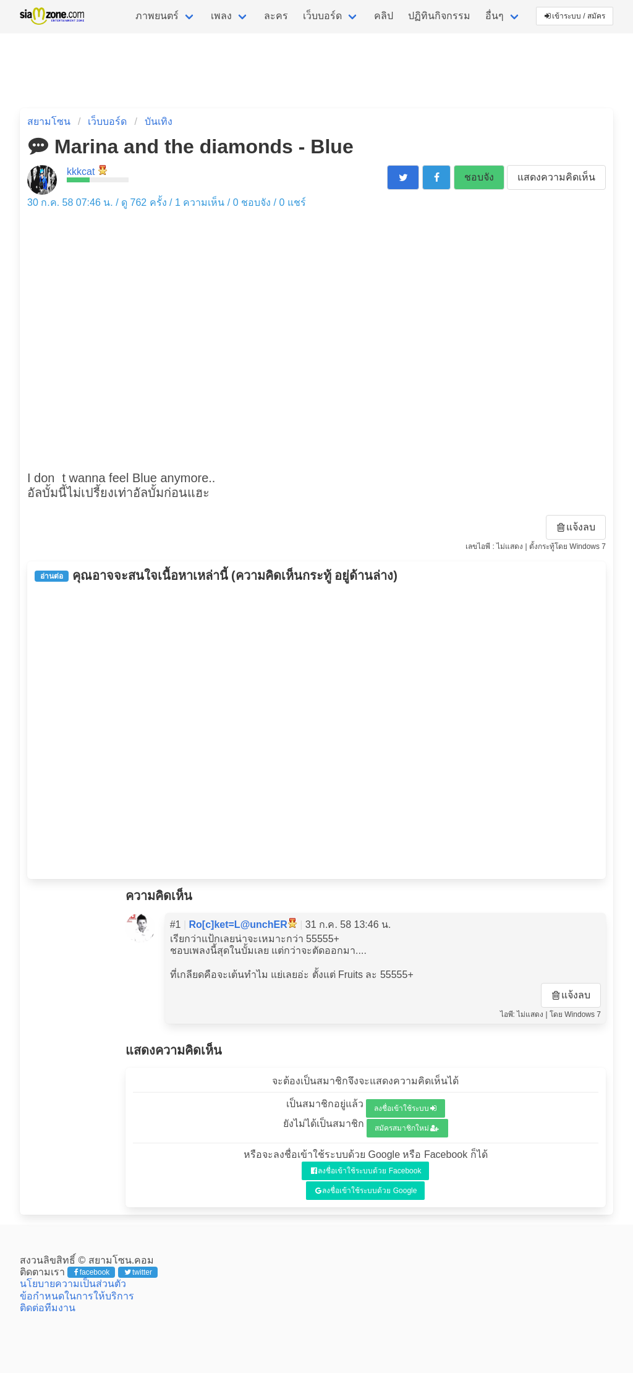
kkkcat (81, 171)
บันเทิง (158, 121)
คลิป (383, 16)
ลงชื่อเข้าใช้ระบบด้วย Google (366, 1190)
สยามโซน (48, 121)
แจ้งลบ (576, 527)
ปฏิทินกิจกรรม (439, 16)
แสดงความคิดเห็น (556, 177)
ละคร (276, 16)
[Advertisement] (316, 731)
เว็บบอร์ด (322, 16)
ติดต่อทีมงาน (47, 1308)
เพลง (221, 16)
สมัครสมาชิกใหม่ (407, 1128)
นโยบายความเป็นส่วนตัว (73, 1283)
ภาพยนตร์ (157, 16)
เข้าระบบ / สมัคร (575, 16)
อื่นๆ (494, 16)
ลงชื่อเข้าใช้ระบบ (405, 1108)
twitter (138, 1272)
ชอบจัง (479, 177)
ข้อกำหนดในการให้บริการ (77, 1296)
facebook (91, 1272)
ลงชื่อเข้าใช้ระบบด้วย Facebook (366, 1171)
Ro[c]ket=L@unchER (238, 924)
